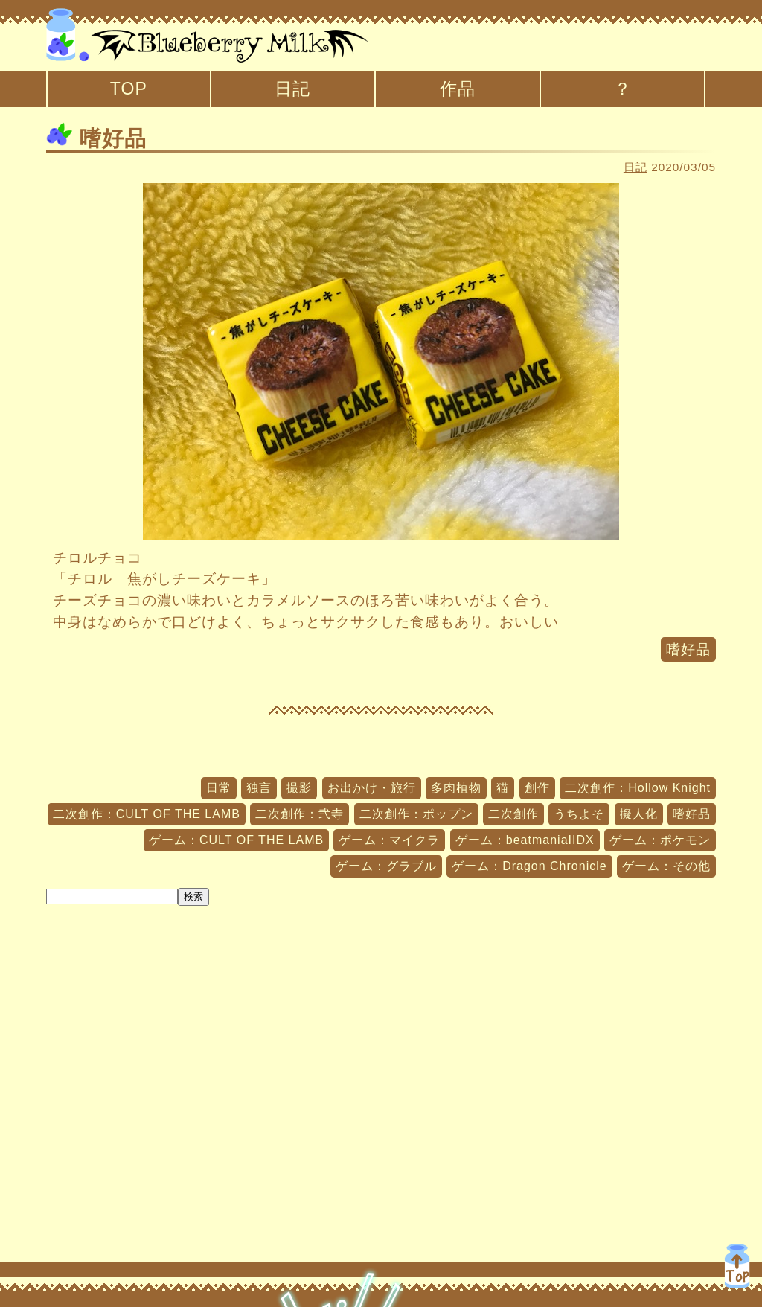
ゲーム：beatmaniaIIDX (525, 840)
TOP (128, 88)
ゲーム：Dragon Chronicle (529, 866)
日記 (292, 88)
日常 (218, 788)
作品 (458, 88)
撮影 (299, 788)
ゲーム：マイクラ (389, 840)
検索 (193, 896)
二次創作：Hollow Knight (638, 788)
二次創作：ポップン (416, 814)
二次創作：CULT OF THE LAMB (146, 814)
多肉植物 (456, 788)
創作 (537, 788)
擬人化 (639, 814)
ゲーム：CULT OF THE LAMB (236, 840)
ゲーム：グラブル (386, 866)
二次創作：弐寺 (299, 814)
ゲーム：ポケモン (660, 840)
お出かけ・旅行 (371, 788)
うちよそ (579, 814)
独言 (259, 788)
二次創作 (513, 814)
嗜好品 (96, 138)
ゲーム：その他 (666, 866)
